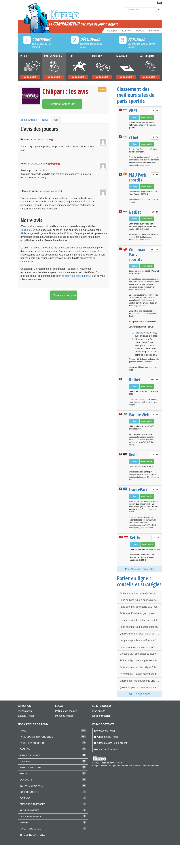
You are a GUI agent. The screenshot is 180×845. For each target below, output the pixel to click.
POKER (23, 731)
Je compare (30, 77)
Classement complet (139, 569)
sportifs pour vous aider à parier (73, 276)
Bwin (133, 454)
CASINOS (25, 749)
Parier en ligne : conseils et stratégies (139, 581)
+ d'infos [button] (133, 117)
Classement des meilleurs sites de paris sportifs (135, 94)
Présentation (25, 711)
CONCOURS (26, 780)
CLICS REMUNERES (30, 816)
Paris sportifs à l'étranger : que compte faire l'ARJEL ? (140, 613)
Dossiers (127, 30)
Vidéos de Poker (106, 730)
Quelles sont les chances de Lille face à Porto (140, 680)
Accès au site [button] (146, 117)
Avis (55, 120)
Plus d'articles (139, 694)
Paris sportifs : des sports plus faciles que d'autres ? (140, 606)
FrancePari (138, 489)
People (140, 30)
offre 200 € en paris (147, 125)
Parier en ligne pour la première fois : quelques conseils (140, 660)
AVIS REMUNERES (29, 810)
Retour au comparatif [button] (62, 103)
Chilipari (68, 233)
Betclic (135, 537)
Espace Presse (26, 715)
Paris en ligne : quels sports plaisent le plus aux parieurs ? (140, 600)
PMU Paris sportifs (137, 177)
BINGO (23, 773)
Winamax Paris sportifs (137, 254)
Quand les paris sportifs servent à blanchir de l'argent (140, 687)
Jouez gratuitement (107, 749)
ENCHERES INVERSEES (32, 804)
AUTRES (24, 822)
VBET (133, 110)
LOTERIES (25, 761)
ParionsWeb (139, 414)
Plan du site (98, 711)
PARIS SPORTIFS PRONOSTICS (36, 737)
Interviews (153, 30)
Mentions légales (64, 715)
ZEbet (133, 137)
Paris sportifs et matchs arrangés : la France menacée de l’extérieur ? (140, 647)
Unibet (134, 379)
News (45, 120)
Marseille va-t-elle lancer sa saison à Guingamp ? (140, 653)
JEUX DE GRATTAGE (31, 767)
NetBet (135, 212)
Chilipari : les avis (65, 91)
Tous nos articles (34, 835)
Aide (159, 2)
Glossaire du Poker (107, 737)
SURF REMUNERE (29, 792)
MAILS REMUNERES (30, 828)
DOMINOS (25, 798)
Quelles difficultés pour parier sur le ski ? (140, 633)
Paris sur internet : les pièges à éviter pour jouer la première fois (140, 667)
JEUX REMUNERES (30, 755)
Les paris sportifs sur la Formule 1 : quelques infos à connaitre (140, 640)
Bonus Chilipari (29, 120)
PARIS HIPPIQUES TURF (32, 743)
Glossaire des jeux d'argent (112, 743)
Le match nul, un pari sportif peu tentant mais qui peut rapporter (140, 674)
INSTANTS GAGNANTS (32, 786)
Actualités (112, 30)
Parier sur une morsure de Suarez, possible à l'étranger (140, 593)
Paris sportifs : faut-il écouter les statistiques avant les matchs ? (140, 627)
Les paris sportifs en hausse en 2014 (139, 620)
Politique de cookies (66, 711)
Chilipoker (26, 230)
